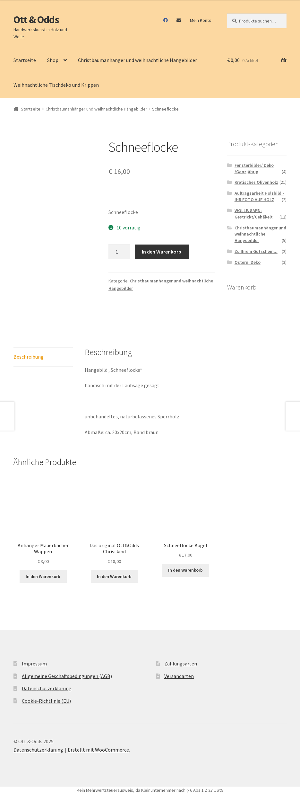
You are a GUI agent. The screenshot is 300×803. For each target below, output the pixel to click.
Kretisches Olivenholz (256, 182)
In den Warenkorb (161, 251)
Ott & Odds (36, 19)
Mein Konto (200, 20)
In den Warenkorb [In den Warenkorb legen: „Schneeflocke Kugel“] (185, 570)
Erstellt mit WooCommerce (98, 749)
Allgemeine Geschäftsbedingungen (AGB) (67, 676)
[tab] (43, 357)
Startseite (24, 60)
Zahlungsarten (180, 663)
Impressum (34, 663)
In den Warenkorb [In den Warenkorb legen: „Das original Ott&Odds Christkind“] (114, 576)
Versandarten (179, 676)
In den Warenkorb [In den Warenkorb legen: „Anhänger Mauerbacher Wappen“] (43, 576)
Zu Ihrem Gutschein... (256, 251)
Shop (52, 60)
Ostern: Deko (248, 262)
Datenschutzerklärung (47, 688)
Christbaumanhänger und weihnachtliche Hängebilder (137, 60)
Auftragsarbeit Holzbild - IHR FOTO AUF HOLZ (259, 196)
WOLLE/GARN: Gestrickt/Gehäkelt (254, 214)
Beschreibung (28, 356)
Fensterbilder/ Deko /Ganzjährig (254, 168)
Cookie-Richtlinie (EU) (46, 701)
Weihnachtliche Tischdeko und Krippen (56, 85)
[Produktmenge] (119, 252)
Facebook (165, 20)
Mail (179, 20)
